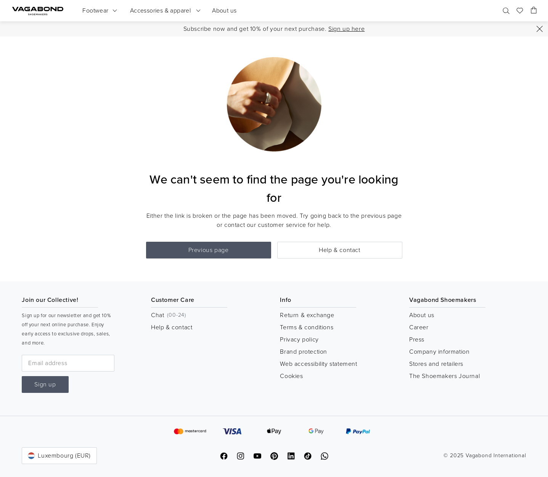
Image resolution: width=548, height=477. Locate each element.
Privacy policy (299, 339)
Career (419, 327)
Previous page (208, 250)
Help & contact (339, 250)
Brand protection (303, 351)
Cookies (291, 376)
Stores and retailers (436, 363)
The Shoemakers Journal (444, 376)
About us (421, 315)
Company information (439, 351)
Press (416, 339)
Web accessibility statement (318, 363)
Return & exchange (307, 315)
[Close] (539, 29)
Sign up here (346, 28)
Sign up (45, 384)
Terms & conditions (306, 327)
